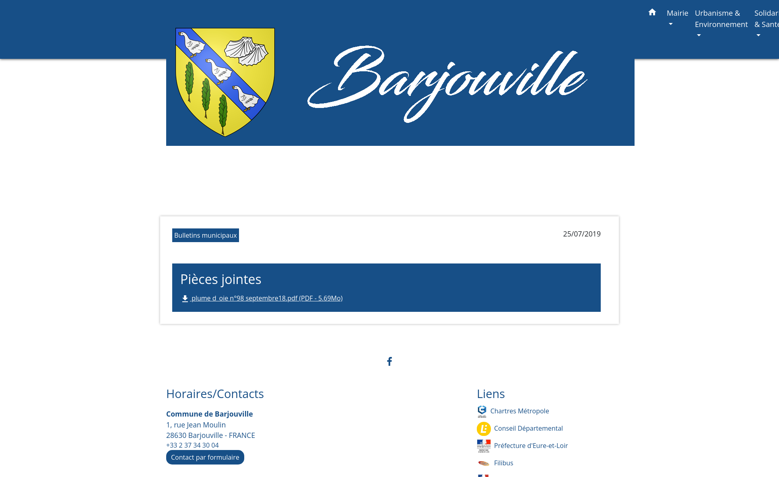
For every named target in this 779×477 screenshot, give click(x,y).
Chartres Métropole (513, 411)
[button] (652, 13)
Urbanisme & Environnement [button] (721, 18)
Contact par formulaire (205, 457)
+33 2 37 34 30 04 (192, 445)
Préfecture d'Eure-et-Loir (522, 446)
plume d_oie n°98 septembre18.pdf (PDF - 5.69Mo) (261, 299)
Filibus (495, 463)
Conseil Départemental (520, 429)
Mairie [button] (677, 13)
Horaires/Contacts (215, 394)
